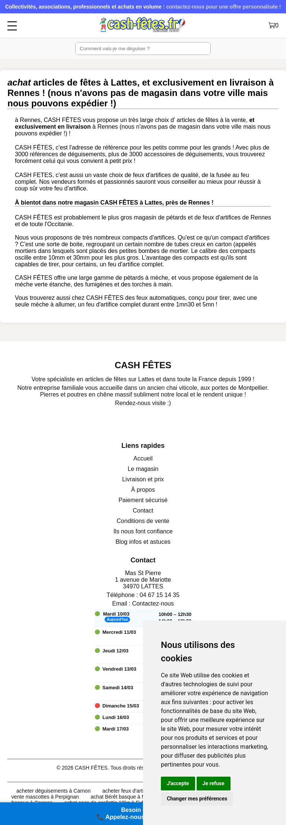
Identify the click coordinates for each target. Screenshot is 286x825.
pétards (176, 217)
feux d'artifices (222, 217)
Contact (143, 510)
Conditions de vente (143, 521)
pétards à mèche (146, 278)
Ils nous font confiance (142, 531)
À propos (143, 490)
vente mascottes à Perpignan (45, 797)
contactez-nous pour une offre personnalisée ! (223, 7)
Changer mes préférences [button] (197, 799)
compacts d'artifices (148, 237)
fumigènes (99, 284)
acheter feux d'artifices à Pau (135, 791)
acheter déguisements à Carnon (53, 791)
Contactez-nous (153, 603)
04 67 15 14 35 (159, 595)
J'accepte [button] (178, 783)
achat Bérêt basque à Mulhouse (128, 797)
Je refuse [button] (214, 783)
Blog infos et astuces (143, 542)
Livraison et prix (143, 479)
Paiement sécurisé (143, 500)
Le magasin (143, 469)
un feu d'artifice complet (131, 264)
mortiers (25, 251)
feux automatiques (160, 298)
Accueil (143, 458)
